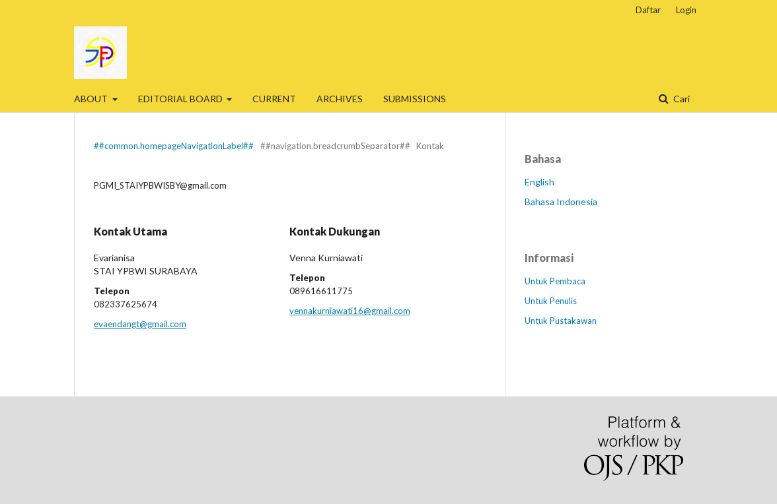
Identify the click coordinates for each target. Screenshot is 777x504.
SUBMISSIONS (414, 98)
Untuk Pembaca (555, 281)
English (539, 181)
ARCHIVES (339, 98)
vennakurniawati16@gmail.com (349, 310)
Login (686, 10)
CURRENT (274, 98)
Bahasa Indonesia (561, 201)
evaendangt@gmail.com (140, 324)
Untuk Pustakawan (561, 320)
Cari (680, 98)
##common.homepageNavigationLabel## (174, 146)
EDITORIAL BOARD (181, 98)
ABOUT (92, 98)
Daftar (648, 10)
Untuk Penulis (551, 301)
